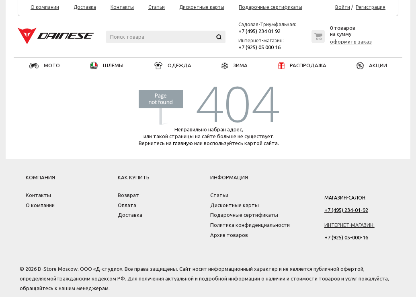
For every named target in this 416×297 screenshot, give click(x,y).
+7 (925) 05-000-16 (346, 237)
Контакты (122, 7)
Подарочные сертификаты (270, 7)
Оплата (127, 205)
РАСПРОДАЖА (302, 65)
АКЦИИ (372, 65)
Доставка (85, 7)
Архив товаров (229, 235)
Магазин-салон (344, 197)
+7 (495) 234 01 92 (259, 31)
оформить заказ (351, 41)
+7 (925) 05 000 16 (259, 47)
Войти (342, 7)
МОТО (44, 65)
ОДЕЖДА (172, 65)
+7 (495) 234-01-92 (346, 210)
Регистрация (370, 7)
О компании (45, 7)
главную (183, 143)
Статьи (156, 7)
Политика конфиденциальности (250, 225)
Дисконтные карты (201, 7)
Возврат (128, 195)
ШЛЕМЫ (106, 65)
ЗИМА (234, 65)
